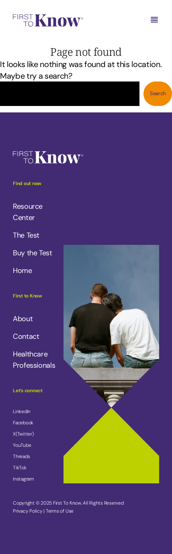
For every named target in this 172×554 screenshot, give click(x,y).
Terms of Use (60, 511)
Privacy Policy (28, 511)
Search (158, 93)
